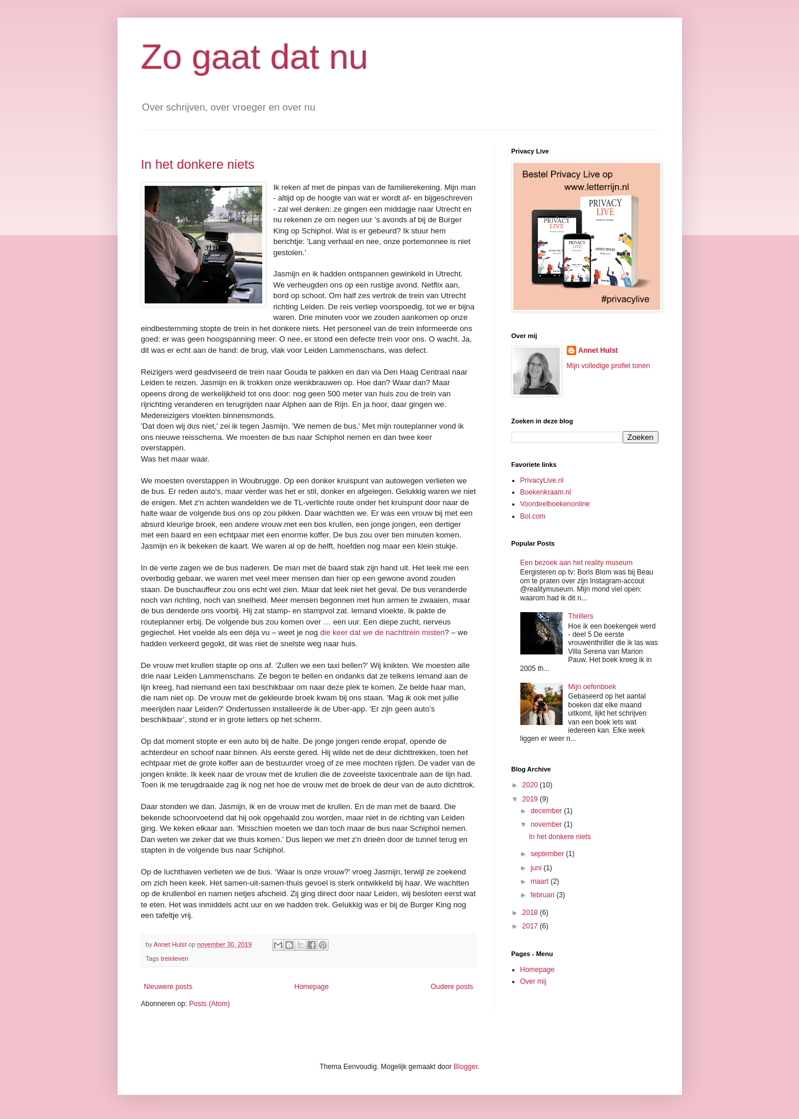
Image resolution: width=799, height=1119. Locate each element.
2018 (531, 912)
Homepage (311, 987)
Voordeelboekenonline (555, 504)
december (547, 811)
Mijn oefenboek (592, 687)
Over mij (533, 981)
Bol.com (533, 516)
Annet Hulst (598, 350)
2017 (531, 926)
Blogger (466, 1067)
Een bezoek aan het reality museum (576, 563)
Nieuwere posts (168, 987)
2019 (531, 799)
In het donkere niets (198, 164)
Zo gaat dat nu (255, 56)
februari (543, 895)
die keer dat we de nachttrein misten (382, 632)
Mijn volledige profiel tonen (608, 366)
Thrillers (580, 616)
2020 (531, 785)
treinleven (174, 958)
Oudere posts (451, 987)
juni (536, 868)
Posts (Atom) (209, 1004)
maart (540, 881)
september (548, 854)
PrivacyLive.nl (542, 480)
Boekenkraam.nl (545, 492)
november (547, 824)
